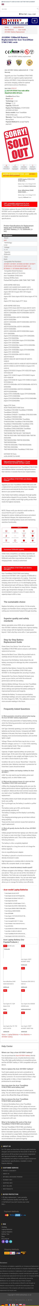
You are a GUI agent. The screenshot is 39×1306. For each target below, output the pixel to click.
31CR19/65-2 (8, 266)
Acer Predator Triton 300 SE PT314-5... (15, 923)
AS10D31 (13, 264)
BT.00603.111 (8, 268)
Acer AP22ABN (9, 913)
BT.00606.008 (17, 268)
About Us (6, 1173)
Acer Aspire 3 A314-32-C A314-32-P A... (15, 936)
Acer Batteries (9, 30)
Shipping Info (7, 1183)
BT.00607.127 (26, 268)
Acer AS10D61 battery (23, 1055)
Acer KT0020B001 (10, 918)
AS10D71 (32, 264)
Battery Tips (5, 1234)
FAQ (30, 1300)
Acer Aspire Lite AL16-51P (12, 893)
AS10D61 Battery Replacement (15, 32)
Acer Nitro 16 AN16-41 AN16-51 (13, 931)
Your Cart (24, 14)
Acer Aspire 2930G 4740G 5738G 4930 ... (16, 908)
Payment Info (7, 1180)
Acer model (22, 30)
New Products (8, 1189)
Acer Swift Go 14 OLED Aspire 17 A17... (15, 903)
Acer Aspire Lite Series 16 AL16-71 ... (14, 898)
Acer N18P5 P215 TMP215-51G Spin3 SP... (16, 928)
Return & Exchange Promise (12, 1177)
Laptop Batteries (18, 27)
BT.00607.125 (25, 266)
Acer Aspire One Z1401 (11, 901)
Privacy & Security (9, 1170)
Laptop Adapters (7, 1232)
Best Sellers (7, 1186)
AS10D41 (7, 264)
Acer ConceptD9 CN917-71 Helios (14, 921)
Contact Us (20, 1300)
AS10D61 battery (7, 1037)
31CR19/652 (17, 266)
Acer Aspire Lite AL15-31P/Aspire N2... (15, 896)
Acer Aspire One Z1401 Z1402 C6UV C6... (16, 906)
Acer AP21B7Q (9, 926)
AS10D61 (26, 264)
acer (11, 98)
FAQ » (3, 1204)
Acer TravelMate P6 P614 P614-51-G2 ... (15, 933)
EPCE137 (14, 88)
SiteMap (4, 1227)
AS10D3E (20, 264)
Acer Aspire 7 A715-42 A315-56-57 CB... (15, 916)
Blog (3, 1236)
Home (7, 27)
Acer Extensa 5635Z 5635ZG (12, 911)
